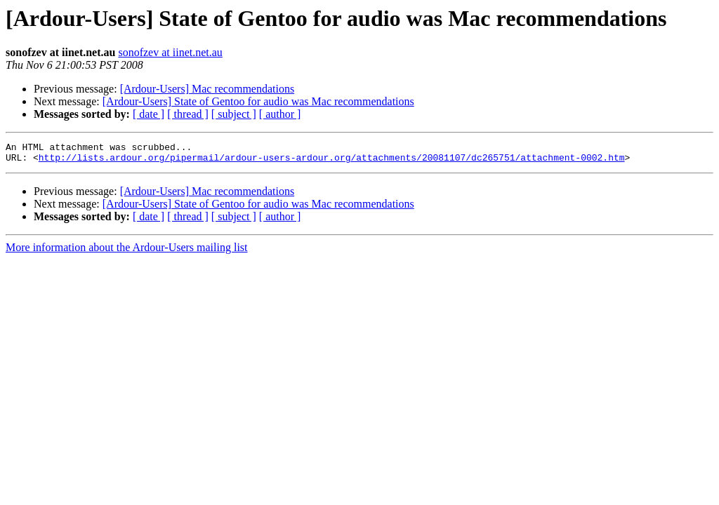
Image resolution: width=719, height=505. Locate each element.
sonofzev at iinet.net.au (170, 52)
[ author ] (280, 114)
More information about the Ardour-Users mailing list (127, 251)
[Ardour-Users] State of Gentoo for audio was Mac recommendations (258, 101)
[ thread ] (188, 114)
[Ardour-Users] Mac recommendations (207, 89)
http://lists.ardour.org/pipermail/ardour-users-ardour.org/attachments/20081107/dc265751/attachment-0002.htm (332, 161)
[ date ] (148, 114)
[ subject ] (233, 114)
